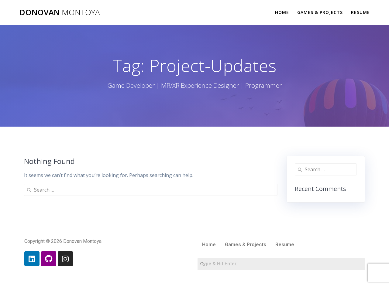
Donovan (59, 12)
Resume (360, 12)
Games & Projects (320, 12)
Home (282, 12)
